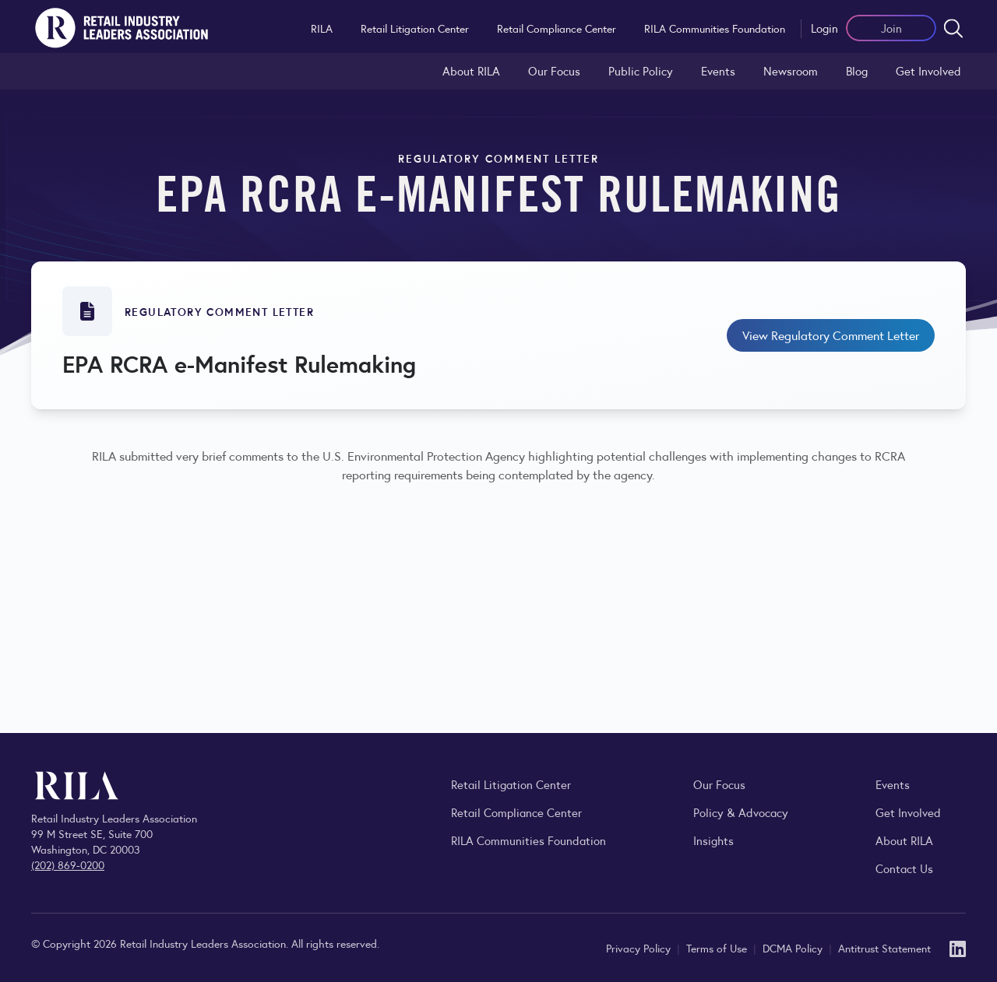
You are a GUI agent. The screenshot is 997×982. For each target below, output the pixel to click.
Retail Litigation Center (415, 28)
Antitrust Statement (884, 948)
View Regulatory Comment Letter (830, 335)
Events (718, 70)
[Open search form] (953, 28)
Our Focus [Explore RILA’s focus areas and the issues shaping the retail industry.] (554, 70)
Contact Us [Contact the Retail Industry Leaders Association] (904, 868)
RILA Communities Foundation (714, 28)
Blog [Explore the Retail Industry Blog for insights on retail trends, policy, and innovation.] (857, 70)
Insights (713, 840)
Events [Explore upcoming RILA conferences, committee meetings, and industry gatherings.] (892, 784)
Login (824, 28)
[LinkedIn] (957, 947)
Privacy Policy (640, 948)
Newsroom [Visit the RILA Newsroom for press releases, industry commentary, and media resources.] (790, 70)
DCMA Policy (794, 948)
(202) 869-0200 (67, 864)
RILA (322, 28)
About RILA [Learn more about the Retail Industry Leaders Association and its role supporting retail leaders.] (471, 70)
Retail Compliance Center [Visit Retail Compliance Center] (516, 812)
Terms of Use (718, 948)
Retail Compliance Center (556, 28)
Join (891, 28)
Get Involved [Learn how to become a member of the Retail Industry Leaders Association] (928, 70)
